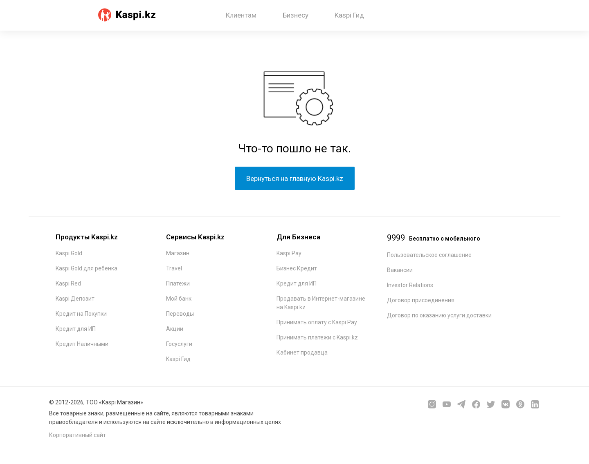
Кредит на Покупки (81, 313)
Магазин (177, 253)
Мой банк (178, 298)
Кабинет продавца (302, 352)
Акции (174, 329)
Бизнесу (295, 15)
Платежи (178, 283)
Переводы (180, 313)
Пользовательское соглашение (429, 255)
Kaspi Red (68, 283)
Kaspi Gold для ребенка (86, 268)
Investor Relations (410, 285)
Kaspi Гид (349, 15)
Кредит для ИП (76, 329)
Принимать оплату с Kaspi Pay (317, 322)
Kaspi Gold (69, 253)
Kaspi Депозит (75, 298)
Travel (174, 268)
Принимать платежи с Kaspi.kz (317, 337)
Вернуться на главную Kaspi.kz (294, 178)
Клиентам (241, 15)
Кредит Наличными (82, 344)
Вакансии (400, 270)
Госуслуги (179, 344)
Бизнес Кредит (297, 268)
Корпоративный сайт (77, 435)
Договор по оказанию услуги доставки (439, 315)
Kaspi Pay (289, 253)
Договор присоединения (420, 300)
